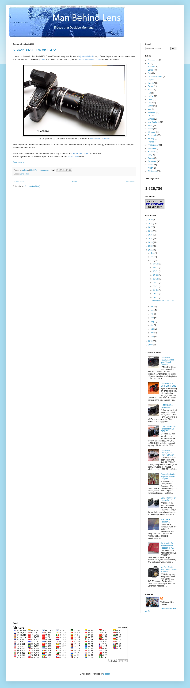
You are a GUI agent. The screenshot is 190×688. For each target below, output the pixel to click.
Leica (150, 99)
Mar (152, 329)
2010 (150, 341)
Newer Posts (19, 182)
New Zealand (153, 122)
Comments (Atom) (32, 186)
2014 (150, 238)
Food (150, 90)
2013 (150, 242)
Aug (153, 310)
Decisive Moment (155, 76)
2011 (150, 250)
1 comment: (44, 170)
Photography (153, 145)
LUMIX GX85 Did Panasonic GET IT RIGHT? (168, 428)
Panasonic (152, 135)
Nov (153, 257)
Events (151, 83)
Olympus (151, 132)
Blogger (106, 674)
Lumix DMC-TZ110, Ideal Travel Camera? (168, 452)
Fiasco (150, 86)
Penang (151, 138)
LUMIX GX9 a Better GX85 (167, 406)
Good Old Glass (80, 153)
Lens (22, 174)
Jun (152, 318)
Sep (153, 306)
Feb (152, 333)
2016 (150, 231)
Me (149, 116)
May (153, 321)
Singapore (152, 148)
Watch (150, 168)
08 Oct (156, 286)
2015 (150, 235)
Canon (150, 70)
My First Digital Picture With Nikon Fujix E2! (169, 569)
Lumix (150, 106)
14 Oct (156, 275)
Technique (152, 161)
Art (149, 63)
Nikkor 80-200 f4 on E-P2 (34, 50)
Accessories (153, 60)
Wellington (152, 171)
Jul (152, 314)
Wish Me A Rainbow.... (165, 520)
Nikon (27, 174)
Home (74, 182)
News (150, 125)
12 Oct (156, 279)
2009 (150, 345)
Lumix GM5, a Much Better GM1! (168, 384)
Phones (151, 142)
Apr (152, 325)
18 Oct (156, 268)
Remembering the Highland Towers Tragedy (168, 476)
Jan (152, 336)
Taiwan (151, 158)
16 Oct (156, 271)
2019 (150, 220)
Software (151, 151)
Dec (153, 253)
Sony (150, 155)
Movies (151, 119)
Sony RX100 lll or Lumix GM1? (168, 499)
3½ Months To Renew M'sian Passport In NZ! (167, 545)
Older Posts (130, 182)
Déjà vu (151, 80)
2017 (150, 227)
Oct (152, 260)
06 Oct (156, 294)
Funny (150, 96)
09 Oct (156, 282)
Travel (150, 165)
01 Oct (156, 297)
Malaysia (151, 112)
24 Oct (156, 264)
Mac (149, 109)
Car (149, 73)
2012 (150, 246)
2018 (150, 224)
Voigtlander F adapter (99, 139)
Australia (151, 67)
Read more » (18, 162)
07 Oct (156, 290)
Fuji (149, 93)
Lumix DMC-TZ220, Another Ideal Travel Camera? (167, 360)
